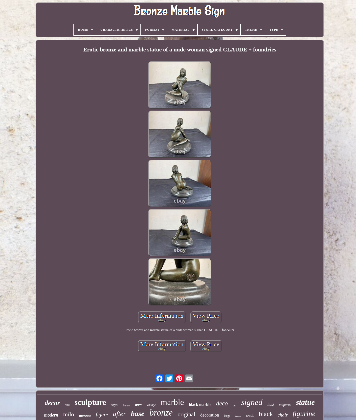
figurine (304, 414)
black (266, 414)
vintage (151, 405)
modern (51, 415)
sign (114, 405)
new (138, 404)
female (126, 405)
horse (238, 416)
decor (52, 403)
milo (68, 414)
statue (305, 402)
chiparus (285, 405)
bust (270, 404)
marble (172, 402)
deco (222, 403)
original (186, 414)
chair (283, 415)
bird (67, 405)
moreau (85, 416)
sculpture (90, 402)
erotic (250, 416)
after (119, 414)
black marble (200, 404)
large (227, 416)
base (137, 413)
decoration (209, 415)
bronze (161, 413)
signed (252, 402)
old (234, 405)
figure (102, 415)
